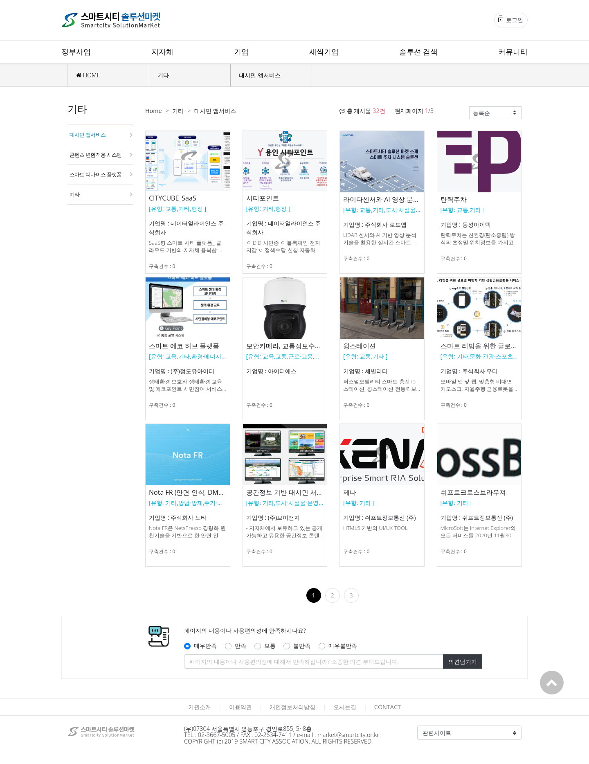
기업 (241, 51)
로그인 (510, 20)
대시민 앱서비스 (260, 75)
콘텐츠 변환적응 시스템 (95, 154)
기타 (163, 75)
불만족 (301, 645)
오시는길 (344, 707)
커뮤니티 (513, 51)
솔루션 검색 (418, 51)
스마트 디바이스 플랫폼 (95, 174)
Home (153, 111)
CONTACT (387, 707)
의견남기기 (462, 661)
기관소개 (199, 707)
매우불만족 (342, 645)
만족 (240, 645)
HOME (88, 75)
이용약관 (240, 707)
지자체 (162, 51)
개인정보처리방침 (292, 707)
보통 (270, 645)
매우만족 (205, 645)
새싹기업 (324, 51)
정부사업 (76, 51)
